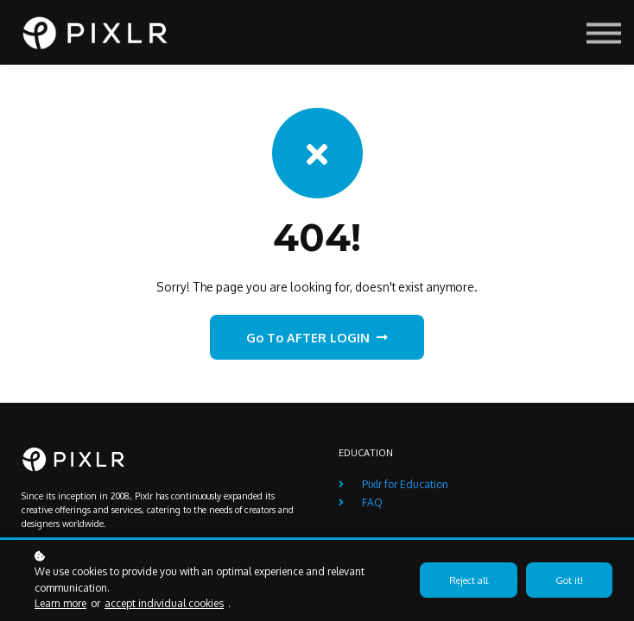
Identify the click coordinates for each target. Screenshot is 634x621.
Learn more (60, 603)
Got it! (569, 580)
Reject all (468, 580)
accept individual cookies (164, 603)
